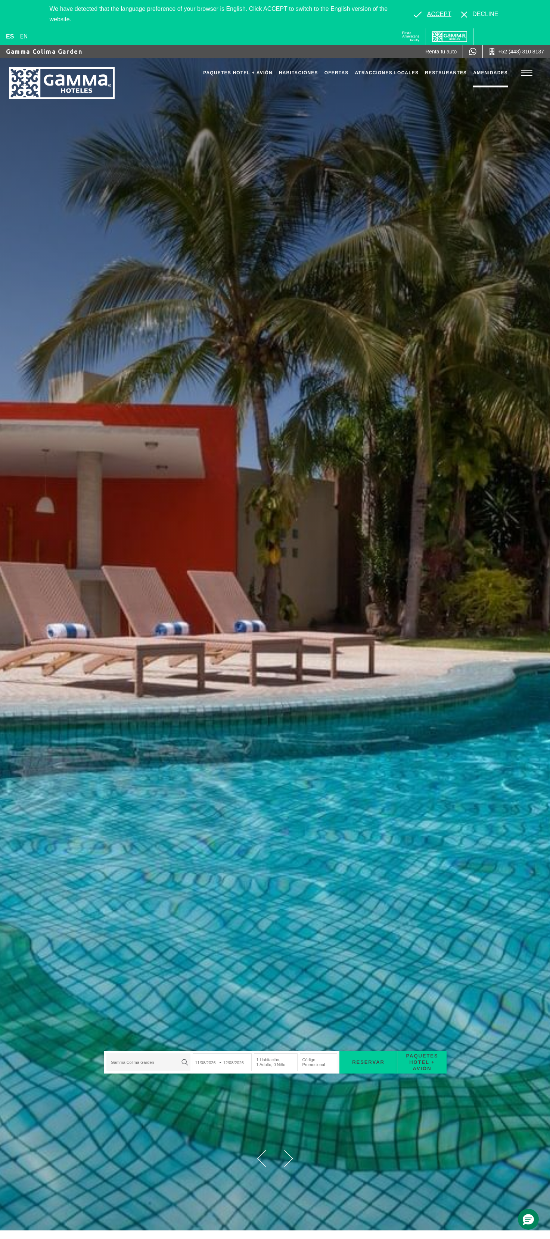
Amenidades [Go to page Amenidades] (490, 72)
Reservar (368, 1062)
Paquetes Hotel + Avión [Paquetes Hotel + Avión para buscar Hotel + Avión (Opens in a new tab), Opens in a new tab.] (422, 1062)
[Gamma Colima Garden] (62, 83)
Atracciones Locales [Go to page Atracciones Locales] (387, 72)
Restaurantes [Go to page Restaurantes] (446, 72)
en (24, 36)
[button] (261, 1158)
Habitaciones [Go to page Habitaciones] (298, 72)
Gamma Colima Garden (44, 51)
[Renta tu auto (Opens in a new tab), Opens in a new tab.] (441, 51)
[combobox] (148, 1062)
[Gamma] (449, 36)
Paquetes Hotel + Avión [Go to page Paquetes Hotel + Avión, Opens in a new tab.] (238, 72)
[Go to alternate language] (432, 14)
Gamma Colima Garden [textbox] (132, 1062)
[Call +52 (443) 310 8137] (516, 51)
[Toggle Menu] (526, 73)
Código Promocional (313, 1062)
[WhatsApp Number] (472, 51)
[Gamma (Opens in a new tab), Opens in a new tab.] (411, 36)
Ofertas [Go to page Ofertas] (336, 72)
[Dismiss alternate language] (480, 14)
